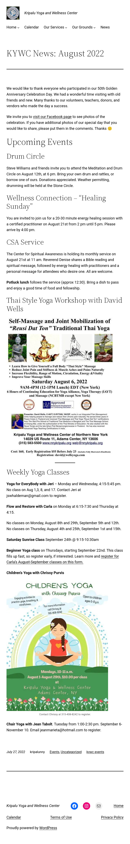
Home (119, 806)
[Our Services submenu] (66, 27)
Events (54, 752)
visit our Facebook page (52, 117)
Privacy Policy (112, 817)
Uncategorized (71, 752)
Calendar (13, 817)
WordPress (48, 828)
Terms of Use (61, 817)
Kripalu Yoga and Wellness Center (50, 13)
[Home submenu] (18, 27)
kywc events (95, 752)
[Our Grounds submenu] (94, 27)
